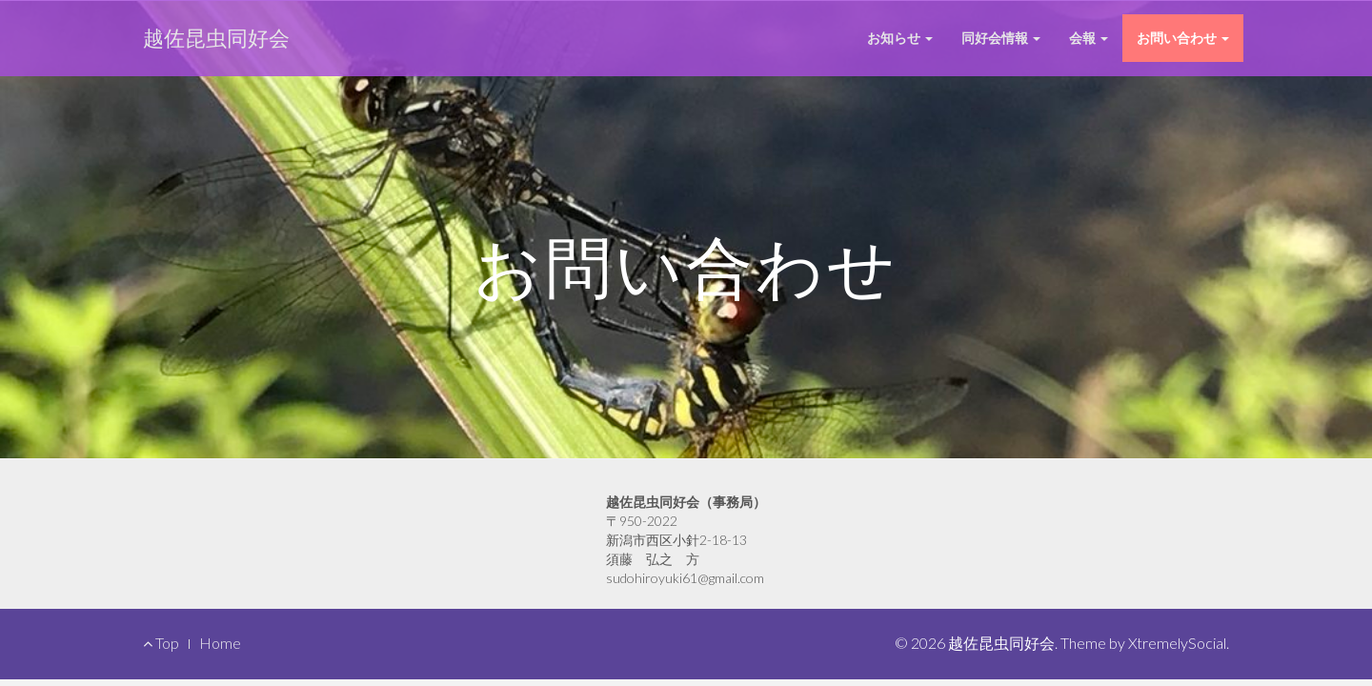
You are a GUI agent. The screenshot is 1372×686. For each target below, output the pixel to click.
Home (220, 643)
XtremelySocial (1177, 643)
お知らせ (900, 38)
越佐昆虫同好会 (216, 37)
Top (161, 643)
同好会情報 (1000, 38)
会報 (1088, 38)
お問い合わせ (1183, 38)
